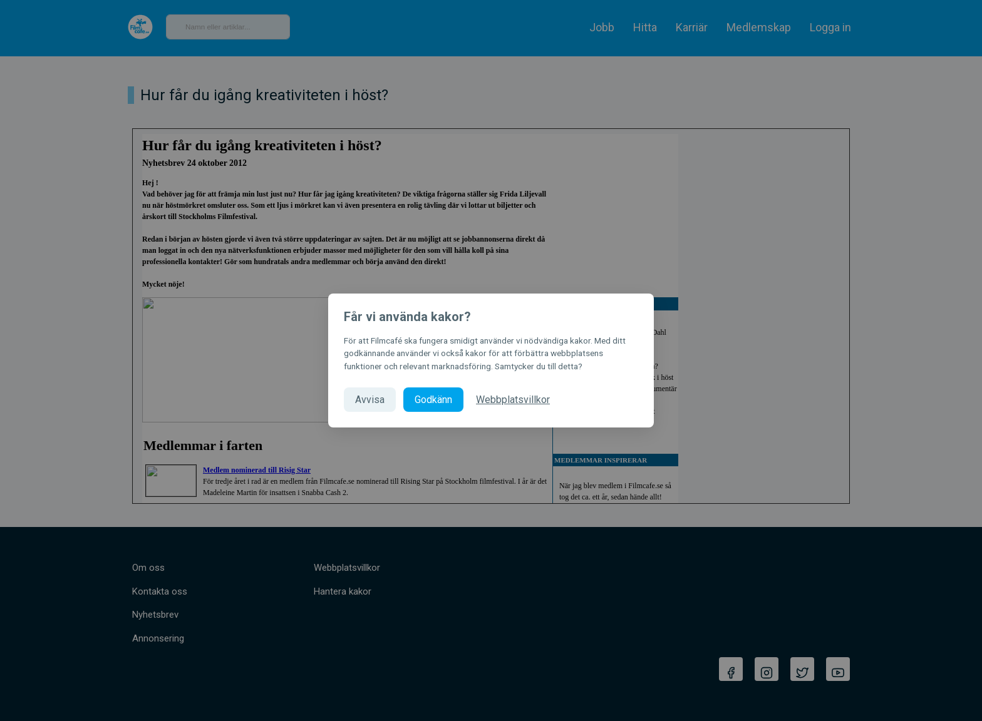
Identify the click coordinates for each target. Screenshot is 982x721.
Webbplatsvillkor (513, 400)
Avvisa (370, 400)
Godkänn (433, 400)
